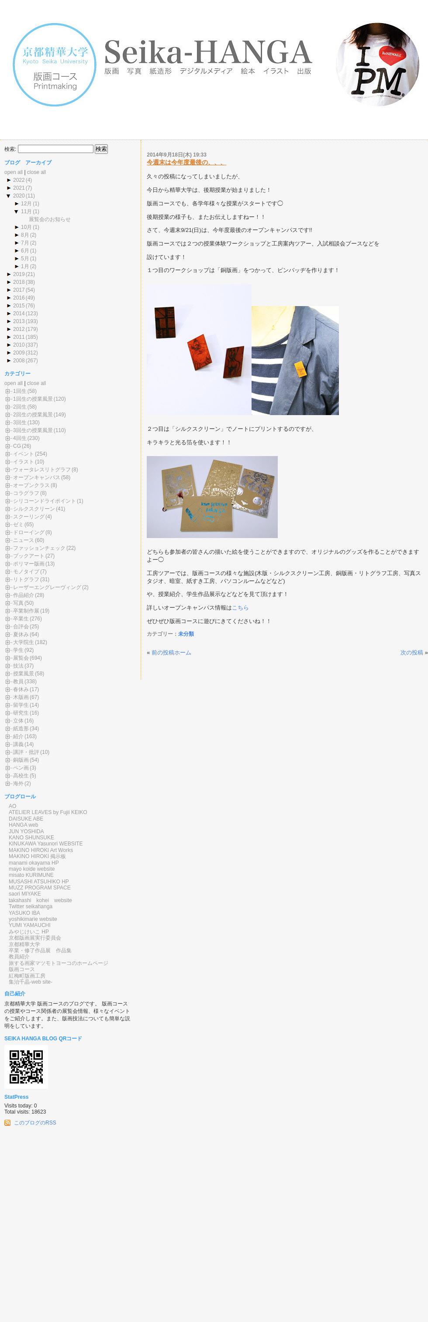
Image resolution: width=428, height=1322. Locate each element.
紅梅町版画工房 (27, 976)
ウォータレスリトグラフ (42, 470)
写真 (18, 603)
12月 (26, 204)
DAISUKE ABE (26, 819)
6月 (25, 251)
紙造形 (21, 729)
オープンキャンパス (36, 477)
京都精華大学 (24, 944)
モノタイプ (26, 572)
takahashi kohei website (40, 900)
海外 (18, 783)
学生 (18, 650)
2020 (19, 196)
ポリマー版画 (29, 564)
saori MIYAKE (25, 894)
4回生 (20, 438)
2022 (19, 180)
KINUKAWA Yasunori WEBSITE (46, 844)
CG (17, 446)
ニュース (23, 540)
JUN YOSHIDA (26, 831)
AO (12, 806)
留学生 (21, 705)
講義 (18, 744)
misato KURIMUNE (31, 875)
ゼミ (18, 524)
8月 (25, 235)
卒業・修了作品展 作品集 (40, 950)
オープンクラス (31, 485)
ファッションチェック (39, 548)
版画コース (22, 969)
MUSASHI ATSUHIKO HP (39, 882)
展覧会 (21, 658)
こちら (240, 607)
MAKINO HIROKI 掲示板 (37, 856)
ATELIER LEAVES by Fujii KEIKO (48, 812)
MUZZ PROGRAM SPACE (40, 888)
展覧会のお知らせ (50, 219)
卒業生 (21, 619)
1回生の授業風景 (33, 399)
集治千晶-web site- (30, 982)
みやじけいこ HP (29, 932)
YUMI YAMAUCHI (30, 925)
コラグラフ (26, 493)
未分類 (186, 634)
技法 (18, 666)
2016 (19, 298)
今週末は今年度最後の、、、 (186, 162)
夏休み (21, 634)
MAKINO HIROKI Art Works (41, 850)
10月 (26, 227)
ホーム (182, 652)
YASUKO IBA (24, 913)
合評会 (21, 627)
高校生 (21, 776)
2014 (19, 313)
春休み (21, 689)
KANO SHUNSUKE (31, 838)
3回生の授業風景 (33, 430)
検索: (10, 149)
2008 (19, 361)
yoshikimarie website (33, 919)
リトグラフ (26, 579)
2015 (19, 306)
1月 (25, 266)
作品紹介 (23, 595)
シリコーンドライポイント (44, 501)
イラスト (23, 462)
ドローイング (29, 532)
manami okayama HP (34, 863)
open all (13, 172)
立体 (18, 721)
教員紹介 (19, 957)
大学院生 (23, 642)
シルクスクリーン (34, 509)
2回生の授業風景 (33, 415)
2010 (19, 345)
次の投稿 (411, 652)
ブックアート (29, 556)
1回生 (20, 391)
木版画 (21, 697)
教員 (18, 681)
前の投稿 (163, 652)
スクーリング (29, 517)
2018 (19, 282)
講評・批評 (26, 752)
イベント (23, 454)
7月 (25, 243)
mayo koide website (32, 869)
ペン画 (21, 768)
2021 (19, 188)
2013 (19, 321)
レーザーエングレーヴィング (47, 587)
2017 (19, 290)
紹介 (18, 736)
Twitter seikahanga (30, 906)
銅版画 (21, 760)
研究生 (21, 713)
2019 (19, 274)
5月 (25, 259)
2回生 (20, 407)
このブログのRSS (35, 1123)
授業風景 (23, 674)
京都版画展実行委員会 (35, 938)
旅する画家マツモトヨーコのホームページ (58, 963)
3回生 (20, 422)
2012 (19, 329)
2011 (19, 337)
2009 (19, 353)
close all (36, 172)
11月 (26, 211)
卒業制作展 (26, 611)
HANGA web (23, 825)
